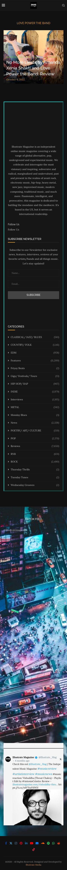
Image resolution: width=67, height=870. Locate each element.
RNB (35, 454)
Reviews (35, 446)
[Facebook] (6, 843)
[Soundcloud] (42, 843)
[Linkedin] (26, 843)
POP (35, 438)
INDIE (35, 392)
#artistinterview (23, 774)
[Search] (63, 5)
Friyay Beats (35, 368)
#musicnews (43, 774)
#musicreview (47, 768)
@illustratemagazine (15, 530)
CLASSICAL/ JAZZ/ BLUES (35, 337)
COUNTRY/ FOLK (35, 345)
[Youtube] (31, 843)
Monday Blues (35, 415)
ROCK (35, 462)
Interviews (35, 399)
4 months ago (22, 760)
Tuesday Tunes (35, 477)
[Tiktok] (33, 849)
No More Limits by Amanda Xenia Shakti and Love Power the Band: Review (33, 68)
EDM (35, 353)
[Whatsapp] (53, 843)
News (35, 423)
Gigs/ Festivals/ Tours (35, 376)
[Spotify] (48, 843)
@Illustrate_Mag (47, 757)
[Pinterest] (21, 843)
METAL (35, 407)
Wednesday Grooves (35, 485)
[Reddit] (58, 843)
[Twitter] (10, 843)
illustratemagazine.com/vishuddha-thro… (35, 784)
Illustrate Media (33, 864)
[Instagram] (16, 843)
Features (35, 360)
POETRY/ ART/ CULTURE (35, 430)
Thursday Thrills (35, 469)
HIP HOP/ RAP (35, 384)
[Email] (37, 843)
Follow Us (13, 229)
